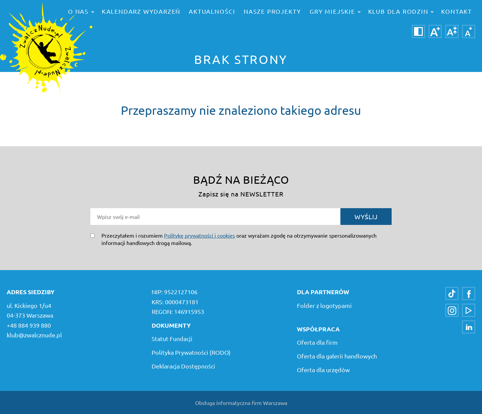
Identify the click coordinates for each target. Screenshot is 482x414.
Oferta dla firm (317, 342)
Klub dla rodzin (401, 11)
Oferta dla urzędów (323, 369)
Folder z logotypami (324, 305)
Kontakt (456, 11)
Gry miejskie (335, 11)
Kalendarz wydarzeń (141, 11)
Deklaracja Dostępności (183, 365)
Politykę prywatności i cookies (199, 235)
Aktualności (212, 11)
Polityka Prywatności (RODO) (191, 352)
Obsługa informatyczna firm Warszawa (241, 402)
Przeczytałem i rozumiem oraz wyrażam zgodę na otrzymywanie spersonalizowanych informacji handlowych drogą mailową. (239, 239)
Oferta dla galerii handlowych (337, 355)
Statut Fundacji (172, 338)
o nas (81, 11)
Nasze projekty (272, 11)
